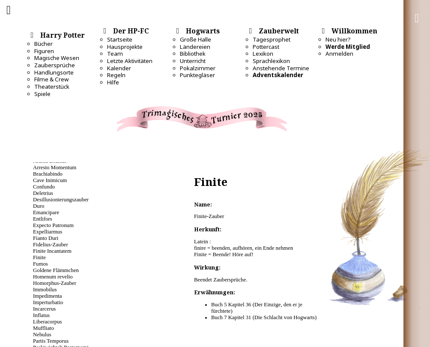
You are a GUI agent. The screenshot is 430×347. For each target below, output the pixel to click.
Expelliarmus (47, 232)
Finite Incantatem (52, 251)
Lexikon (263, 53)
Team (115, 53)
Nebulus (42, 335)
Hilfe (113, 82)
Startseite (119, 39)
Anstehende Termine (281, 68)
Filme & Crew (51, 79)
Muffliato (43, 328)
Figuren (44, 51)
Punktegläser (197, 75)
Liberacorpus (47, 322)
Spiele (42, 94)
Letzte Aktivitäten (129, 61)
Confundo (44, 187)
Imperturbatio (48, 302)
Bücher (43, 44)
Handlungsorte (54, 72)
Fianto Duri (45, 238)
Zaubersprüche (54, 65)
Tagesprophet (271, 39)
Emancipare (46, 212)
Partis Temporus (51, 341)
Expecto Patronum (53, 225)
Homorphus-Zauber (54, 283)
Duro (38, 206)
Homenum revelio (53, 277)
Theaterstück (51, 86)
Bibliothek (193, 53)
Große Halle (195, 39)
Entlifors (42, 219)
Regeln (116, 75)
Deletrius (43, 193)
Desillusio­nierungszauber (61, 200)
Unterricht (193, 61)
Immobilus (45, 290)
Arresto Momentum (54, 168)
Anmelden (339, 53)
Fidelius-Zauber (50, 245)
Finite (39, 257)
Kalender (119, 68)
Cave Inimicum (50, 180)
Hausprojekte (125, 47)
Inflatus (41, 315)
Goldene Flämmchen (56, 270)
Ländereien (195, 47)
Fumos (40, 264)
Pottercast (266, 47)
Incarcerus (44, 309)
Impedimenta (47, 296)
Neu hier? (338, 39)
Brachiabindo (48, 174)
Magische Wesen (56, 58)
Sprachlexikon (271, 61)
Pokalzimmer (197, 68)
